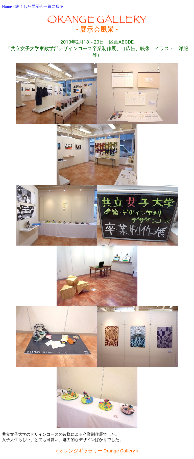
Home (7, 6)
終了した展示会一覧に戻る (39, 6)
